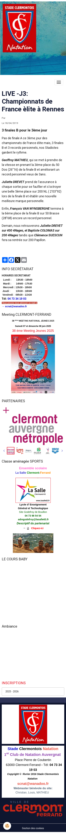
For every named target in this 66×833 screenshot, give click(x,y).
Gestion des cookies (33, 828)
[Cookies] (7, 826)
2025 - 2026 (12, 691)
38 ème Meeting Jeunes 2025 (33, 330)
